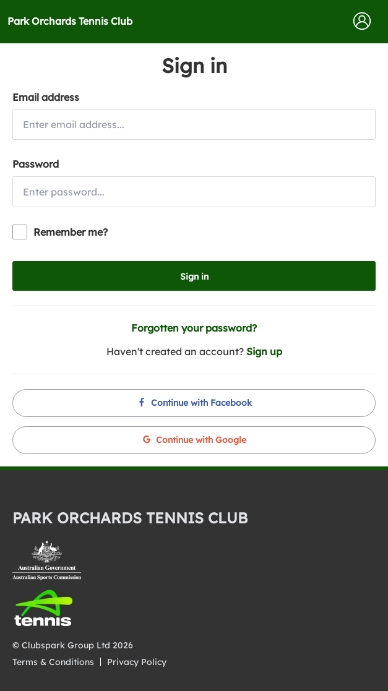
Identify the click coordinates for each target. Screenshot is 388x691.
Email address (45, 97)
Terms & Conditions (53, 661)
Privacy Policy (136, 661)
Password (35, 164)
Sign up (264, 351)
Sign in (194, 276)
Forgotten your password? (194, 328)
